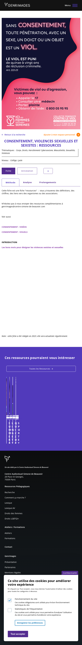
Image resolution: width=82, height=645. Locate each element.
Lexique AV (10, 508)
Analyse (27, 182)
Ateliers (8, 533)
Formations (10, 538)
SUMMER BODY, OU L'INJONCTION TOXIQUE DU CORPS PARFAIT (38, 424)
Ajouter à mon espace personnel (62, 135)
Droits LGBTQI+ (12, 518)
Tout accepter (18, 634)
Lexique (8, 502)
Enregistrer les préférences (30, 623)
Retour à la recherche (13, 134)
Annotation (27, 170)
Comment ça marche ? (15, 497)
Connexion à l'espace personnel (72, 440)
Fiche (10, 171)
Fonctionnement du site (26, 599)
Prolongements (47, 182)
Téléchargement (48, 171)
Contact (8, 546)
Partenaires (10, 567)
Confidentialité (70, 573)
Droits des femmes (13, 513)
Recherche (10, 492)
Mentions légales (13, 572)
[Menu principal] (70, 5)
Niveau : (5, 160)
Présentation (11, 562)
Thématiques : (8, 150)
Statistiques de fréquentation (29, 609)
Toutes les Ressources (39, 368)
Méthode (12, 183)
